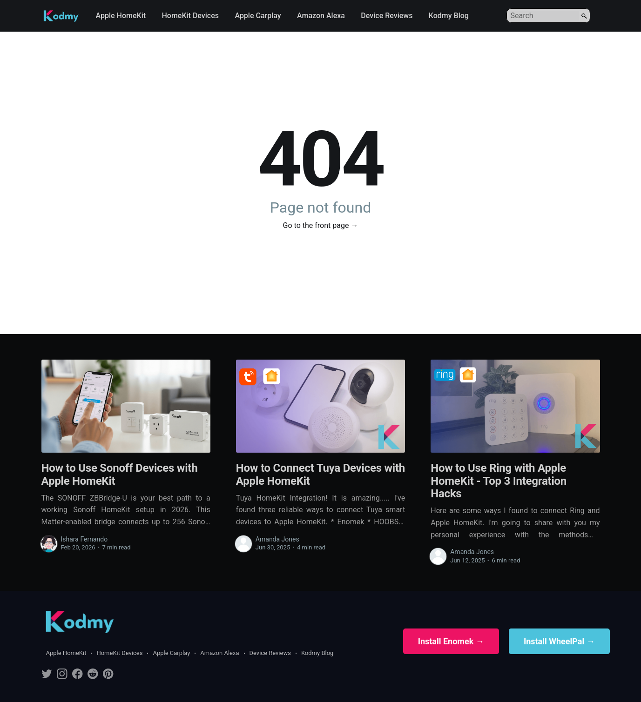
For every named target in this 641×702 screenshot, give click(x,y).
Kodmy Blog (449, 15)
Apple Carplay (258, 15)
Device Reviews (386, 15)
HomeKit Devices (190, 15)
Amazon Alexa (321, 15)
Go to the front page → (320, 225)
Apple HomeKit (121, 15)
